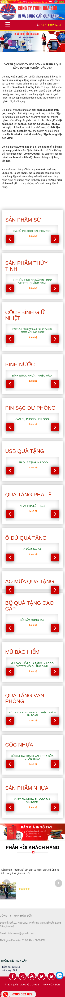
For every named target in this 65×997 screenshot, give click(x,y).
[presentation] (10, 239)
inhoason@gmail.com (18, 933)
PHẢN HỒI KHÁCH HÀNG (32, 847)
